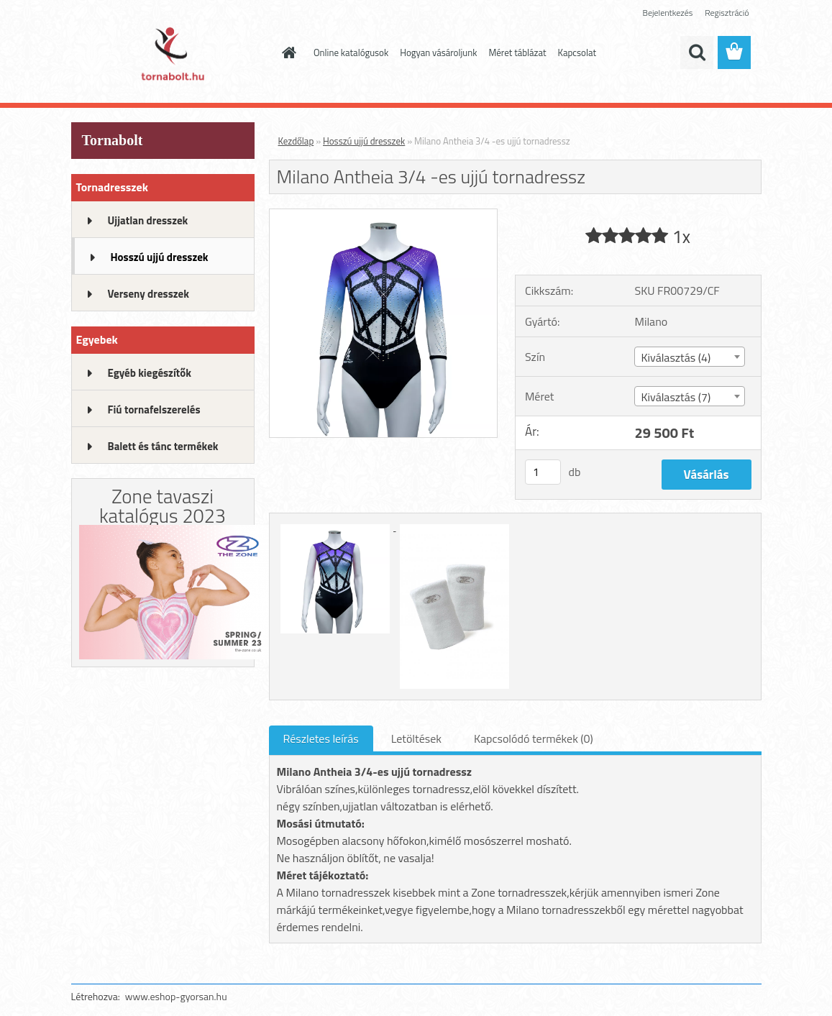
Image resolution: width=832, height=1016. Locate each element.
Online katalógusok (351, 52)
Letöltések (416, 738)
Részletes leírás (321, 738)
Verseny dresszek (148, 293)
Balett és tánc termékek (163, 446)
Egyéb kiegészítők (149, 373)
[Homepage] (286, 52)
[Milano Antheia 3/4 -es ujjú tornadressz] (384, 215)
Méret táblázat (517, 52)
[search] (696, 52)
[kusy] (543, 472)
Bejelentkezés (668, 12)
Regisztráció (727, 12)
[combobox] (689, 357)
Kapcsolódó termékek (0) (533, 738)
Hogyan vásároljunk (438, 52)
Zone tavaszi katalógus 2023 (162, 505)
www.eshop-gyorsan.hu (176, 996)
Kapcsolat (577, 52)
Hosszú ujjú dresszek (160, 257)
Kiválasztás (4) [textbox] (675, 357)
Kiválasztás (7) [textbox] (675, 397)
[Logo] (170, 53)
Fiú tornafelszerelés (154, 409)
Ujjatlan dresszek (148, 220)
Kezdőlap (296, 141)
